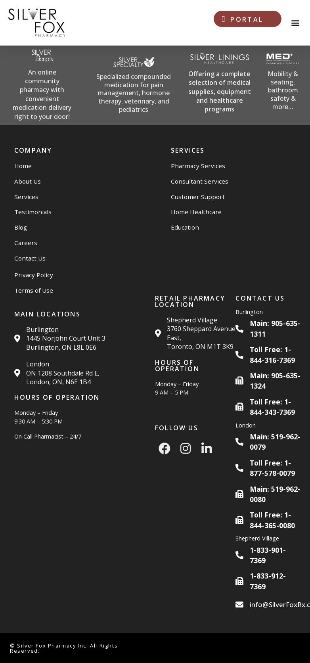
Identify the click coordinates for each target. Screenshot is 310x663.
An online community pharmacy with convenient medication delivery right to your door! (42, 94)
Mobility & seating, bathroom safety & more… (283, 90)
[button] (295, 22)
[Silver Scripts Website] (42, 85)
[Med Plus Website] (283, 85)
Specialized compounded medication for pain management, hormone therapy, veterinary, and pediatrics (133, 93)
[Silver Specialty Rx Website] (133, 85)
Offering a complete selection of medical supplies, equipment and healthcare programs (219, 91)
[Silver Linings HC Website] (219, 85)
